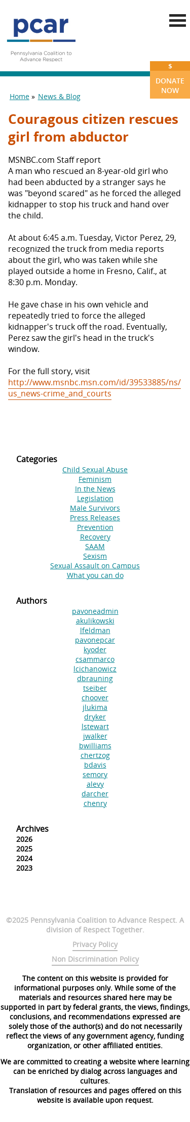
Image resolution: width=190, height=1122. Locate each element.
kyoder (95, 649)
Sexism (95, 556)
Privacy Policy (95, 944)
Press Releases (95, 517)
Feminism (95, 479)
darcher (95, 793)
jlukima (95, 707)
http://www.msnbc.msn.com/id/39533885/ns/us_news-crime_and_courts (94, 388)
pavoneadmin (95, 611)
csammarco (95, 659)
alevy (95, 784)
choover (95, 697)
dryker (95, 717)
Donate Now (170, 78)
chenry (95, 803)
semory (95, 774)
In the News (95, 488)
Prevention (95, 527)
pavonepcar (95, 640)
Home (19, 96)
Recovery (95, 537)
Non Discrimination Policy (95, 959)
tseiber (95, 688)
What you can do (95, 575)
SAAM (95, 546)
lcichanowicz (95, 669)
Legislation (95, 498)
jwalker (95, 736)
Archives (32, 828)
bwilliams (95, 745)
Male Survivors (95, 508)
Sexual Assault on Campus (95, 565)
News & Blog (59, 96)
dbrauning (95, 678)
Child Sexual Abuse (95, 469)
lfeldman (95, 630)
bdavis (95, 765)
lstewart (95, 726)
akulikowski (95, 620)
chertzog (95, 755)
